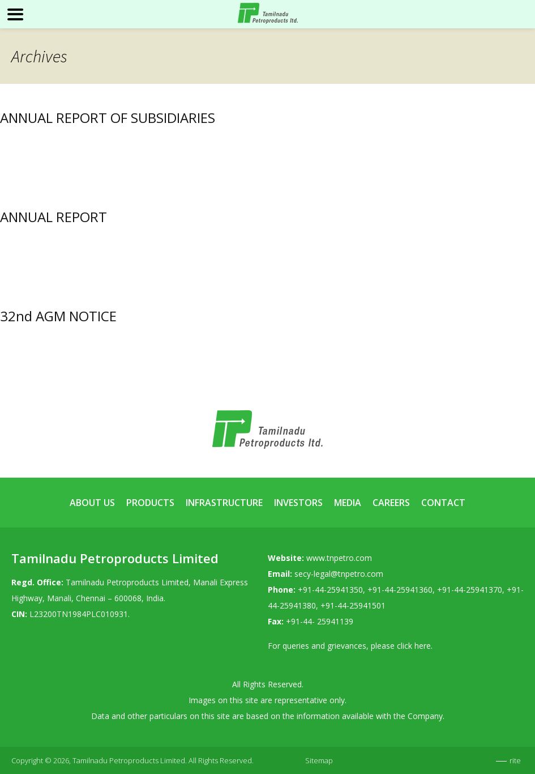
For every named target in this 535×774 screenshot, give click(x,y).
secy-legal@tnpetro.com (338, 573)
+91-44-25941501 (353, 605)
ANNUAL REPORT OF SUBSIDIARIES (107, 117)
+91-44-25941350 (330, 589)
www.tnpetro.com (339, 557)
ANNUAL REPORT (53, 216)
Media (347, 502)
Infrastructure (224, 502)
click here (414, 645)
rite (515, 760)
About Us (92, 502)
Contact (443, 502)
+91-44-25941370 (469, 589)
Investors (298, 502)
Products (150, 502)
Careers (391, 502)
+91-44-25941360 (400, 589)
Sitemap (319, 760)
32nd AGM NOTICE (58, 316)
